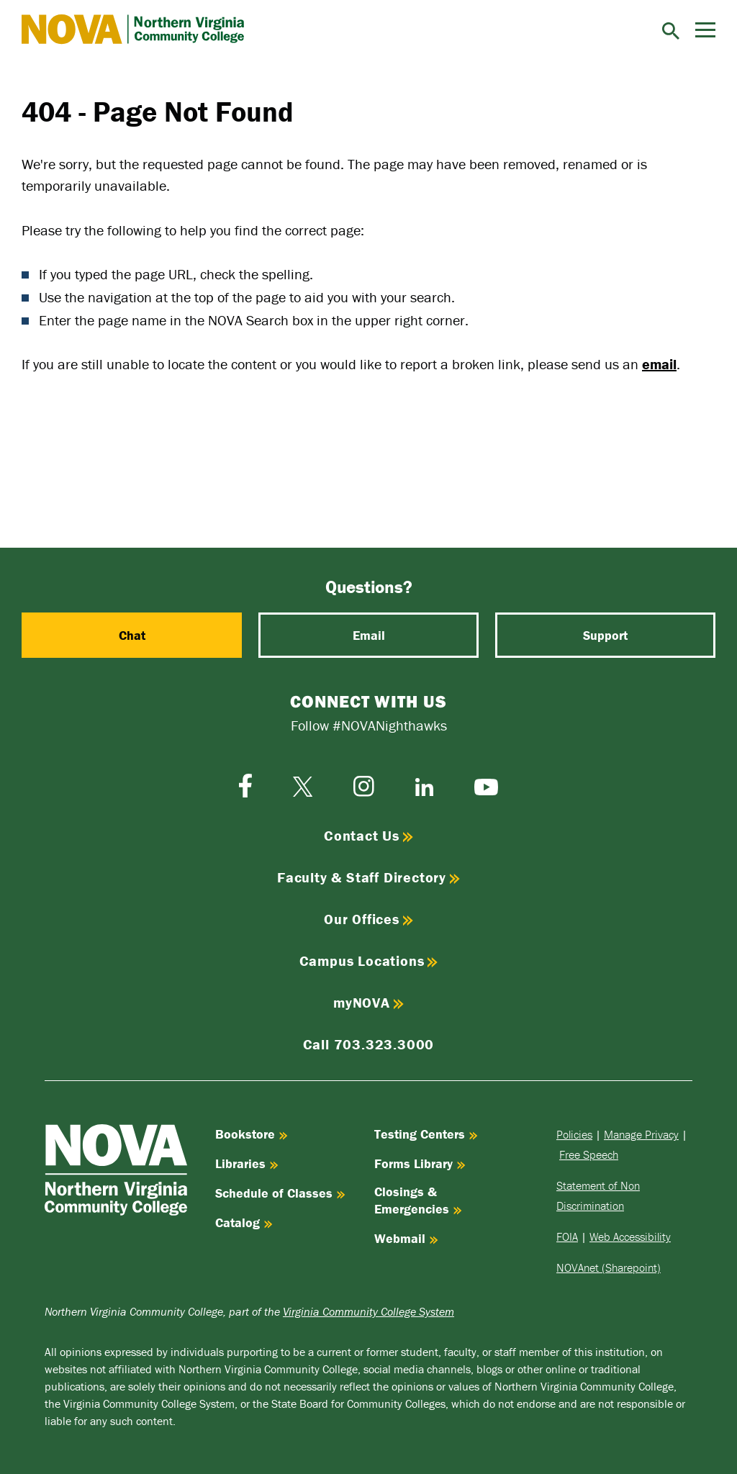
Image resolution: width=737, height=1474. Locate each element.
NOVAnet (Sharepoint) (608, 1267)
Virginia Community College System (368, 1311)
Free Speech (588, 1154)
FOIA (567, 1236)
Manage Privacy (641, 1134)
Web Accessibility (630, 1236)
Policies (574, 1134)
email (659, 364)
